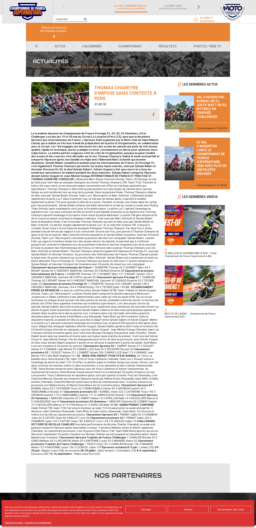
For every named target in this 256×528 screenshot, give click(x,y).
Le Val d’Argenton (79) (131, 7)
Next (198, 7)
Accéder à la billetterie (208, 19)
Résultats (167, 47)
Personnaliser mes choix (230, 509)
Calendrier (90, 47)
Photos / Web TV (207, 47)
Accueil (34, 47)
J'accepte (146, 509)
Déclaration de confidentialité (38, 523)
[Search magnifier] (85, 19)
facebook (153, 117)
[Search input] (69, 19)
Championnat (129, 47)
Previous (63, 7)
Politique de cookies (14, 523)
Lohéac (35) (173, 7)
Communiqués (52, 69)
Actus (57, 47)
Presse (180, 18)
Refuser (188, 509)
